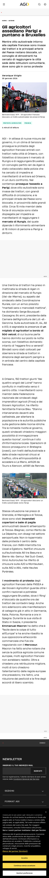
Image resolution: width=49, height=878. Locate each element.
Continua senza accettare (24, 865)
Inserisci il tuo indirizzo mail (18, 765)
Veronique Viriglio (12, 76)
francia (27, 123)
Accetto (24, 858)
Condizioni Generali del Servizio (26, 779)
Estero (12, 21)
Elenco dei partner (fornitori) (15, 851)
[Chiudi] (46, 812)
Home (4, 21)
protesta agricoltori (12, 123)
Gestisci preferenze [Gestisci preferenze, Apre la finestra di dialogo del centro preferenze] (24, 873)
